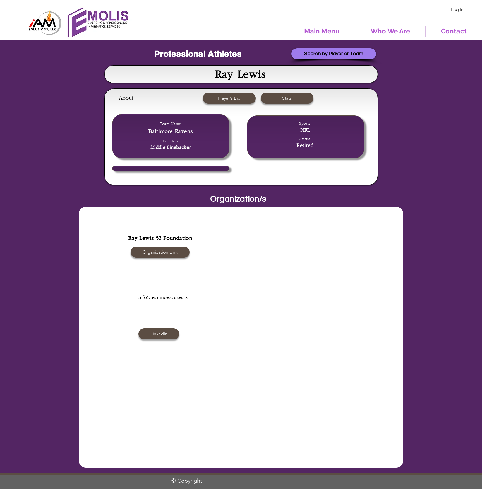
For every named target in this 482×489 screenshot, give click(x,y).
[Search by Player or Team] (333, 53)
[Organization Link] (160, 252)
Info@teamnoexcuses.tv (163, 297)
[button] (229, 98)
